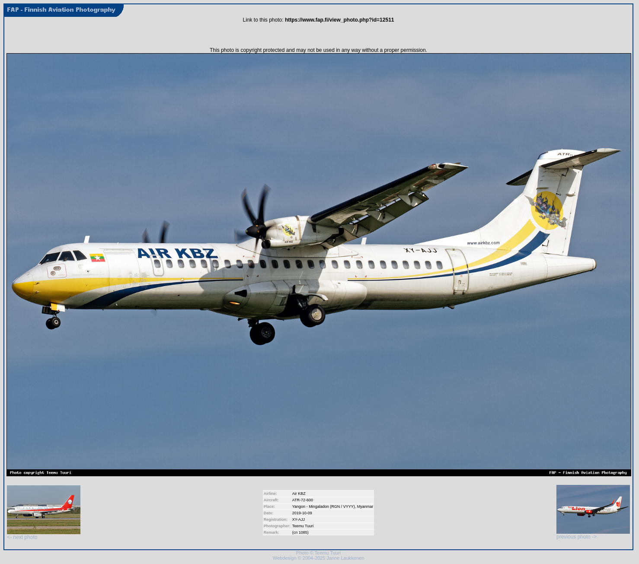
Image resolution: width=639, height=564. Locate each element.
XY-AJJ (298, 519)
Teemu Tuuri (303, 526)
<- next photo (43, 534)
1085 (303, 532)
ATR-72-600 (302, 500)
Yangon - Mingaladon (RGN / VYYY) (323, 506)
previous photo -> (593, 534)
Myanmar (365, 506)
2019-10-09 (302, 513)
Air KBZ (299, 493)
